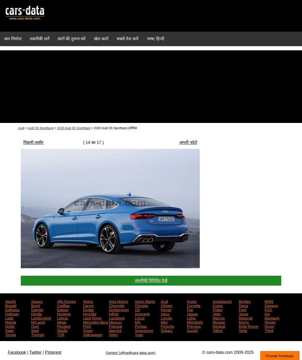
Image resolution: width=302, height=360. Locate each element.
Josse (243, 313)
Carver (88, 305)
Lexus (140, 317)
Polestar (115, 326)
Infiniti (114, 313)
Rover (269, 326)
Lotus (191, 317)
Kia (267, 313)
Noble (10, 326)
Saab (9, 330)
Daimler (37, 309)
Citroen (167, 305)
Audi (21, 128)
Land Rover (92, 317)
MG (138, 321)
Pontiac (141, 326)
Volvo (113, 334)
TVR (60, 334)
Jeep (217, 313)
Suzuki (192, 330)
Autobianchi (222, 301)
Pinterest (53, 352)
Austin (192, 301)
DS (137, 309)
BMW (269, 301)
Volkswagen (92, 334)
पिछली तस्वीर (33, 142)
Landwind (117, 317)
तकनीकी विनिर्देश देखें (151, 280)
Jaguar (192, 313)
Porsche (167, 326)
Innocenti (142, 313)
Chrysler (141, 305)
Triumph (37, 334)
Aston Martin (145, 301)
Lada (9, 317)
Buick (35, 305)
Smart (88, 330)
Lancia (62, 317)
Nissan (270, 321)
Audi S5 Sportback (40, 128)
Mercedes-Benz (95, 321)
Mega (61, 321)
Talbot (217, 330)
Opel (35, 326)
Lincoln (166, 317)
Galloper (12, 313)
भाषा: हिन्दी (155, 39)
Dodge (88, 309)
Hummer (64, 313)
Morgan (219, 321)
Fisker (218, 309)
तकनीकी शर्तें (39, 39)
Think (269, 330)
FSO (268, 309)
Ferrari (166, 309)
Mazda (10, 321)
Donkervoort (119, 309)
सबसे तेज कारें (128, 39)
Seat (35, 330)
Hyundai (89, 313)
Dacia (243, 305)
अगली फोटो (188, 142)
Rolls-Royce (248, 326)
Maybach (272, 317)
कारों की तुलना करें (72, 39)
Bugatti (11, 305)
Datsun (62, 309)
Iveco (165, 313)
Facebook (17, 352)
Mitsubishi (195, 321)
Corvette (194, 305)
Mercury (115, 321)
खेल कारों (101, 39)
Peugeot (64, 326)
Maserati (246, 317)
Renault (219, 326)
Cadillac (63, 305)
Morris (244, 321)
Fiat (190, 309)
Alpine (88, 301)
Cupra (218, 305)
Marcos (219, 317)
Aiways (37, 301)
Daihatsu (12, 309)
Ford (242, 309)
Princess (194, 326)
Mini (164, 321)
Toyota (10, 334)
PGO (87, 326)
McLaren (38, 321)
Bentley (245, 301)
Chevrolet (117, 305)
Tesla (243, 330)
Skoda (62, 330)
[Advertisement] (151, 86)
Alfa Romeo (66, 301)
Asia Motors (118, 301)
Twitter (35, 352)
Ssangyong (144, 330)
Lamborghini (41, 317)
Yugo (139, 334)
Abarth (10, 301)
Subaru (167, 330)
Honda (36, 313)
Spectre (115, 330)
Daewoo (271, 305)
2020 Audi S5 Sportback (74, 128)
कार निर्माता (13, 39)
